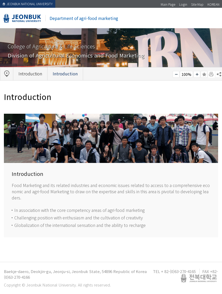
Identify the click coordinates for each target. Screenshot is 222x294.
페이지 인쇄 (211, 74)
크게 (196, 74)
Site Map (197, 4)
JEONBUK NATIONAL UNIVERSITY (28, 4)
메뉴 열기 (210, 20)
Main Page (168, 4)
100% (186, 74)
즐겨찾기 (204, 74)
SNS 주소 (219, 74)
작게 (176, 74)
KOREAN (213, 4)
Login (183, 4)
